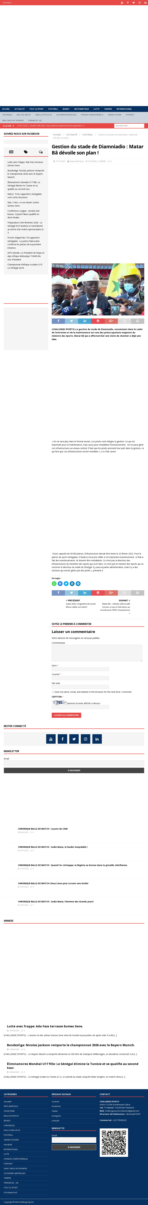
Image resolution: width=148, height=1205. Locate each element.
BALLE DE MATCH (24, 115)
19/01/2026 (24, 850)
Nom (54, 665)
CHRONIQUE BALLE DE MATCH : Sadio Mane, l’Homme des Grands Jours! (56, 901)
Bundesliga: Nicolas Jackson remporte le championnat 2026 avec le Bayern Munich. (25, 174)
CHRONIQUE (7, 115)
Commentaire (58, 642)
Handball (8, 1144)
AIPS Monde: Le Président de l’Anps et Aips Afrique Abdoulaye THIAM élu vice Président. (25, 256)
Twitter (55, 1111)
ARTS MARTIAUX (81, 109)
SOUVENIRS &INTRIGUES (66, 115)
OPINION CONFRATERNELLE (92, 115)
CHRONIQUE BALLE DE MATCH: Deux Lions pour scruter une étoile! (53, 883)
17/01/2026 (24, 868)
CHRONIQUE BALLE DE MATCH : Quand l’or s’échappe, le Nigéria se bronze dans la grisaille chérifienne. (73, 865)
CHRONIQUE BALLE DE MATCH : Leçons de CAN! (43, 828)
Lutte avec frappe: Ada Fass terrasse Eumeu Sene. (45, 1026)
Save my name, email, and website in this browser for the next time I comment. (93, 691)
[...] (115, 1035)
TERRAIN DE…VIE (35, 120)
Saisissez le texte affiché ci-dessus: (83, 703)
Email (6, 758)
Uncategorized (10, 1192)
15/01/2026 (24, 887)
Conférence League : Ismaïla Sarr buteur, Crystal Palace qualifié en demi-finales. (23, 214)
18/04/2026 (14, 1072)
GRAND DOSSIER (114, 115)
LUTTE (96, 109)
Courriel (56, 674)
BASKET (66, 109)
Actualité (20, 109)
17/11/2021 (61, 161)
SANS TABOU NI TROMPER (13, 120)
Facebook (56, 1106)
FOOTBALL (53, 109)
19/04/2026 (14, 1030)
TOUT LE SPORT (36, 109)
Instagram (56, 1115)
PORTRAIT (130, 115)
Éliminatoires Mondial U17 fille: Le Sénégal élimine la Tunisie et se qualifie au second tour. (23, 185)
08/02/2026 (24, 832)
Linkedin (55, 1120)
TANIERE (108, 109)
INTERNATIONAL (124, 109)
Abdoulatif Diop (77, 161)
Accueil (6, 109)
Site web (56, 683)
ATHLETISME (9, 1111)
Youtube (55, 1101)
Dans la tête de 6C (43, 115)
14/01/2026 (24, 905)
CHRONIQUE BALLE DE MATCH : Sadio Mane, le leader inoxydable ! (53, 847)
